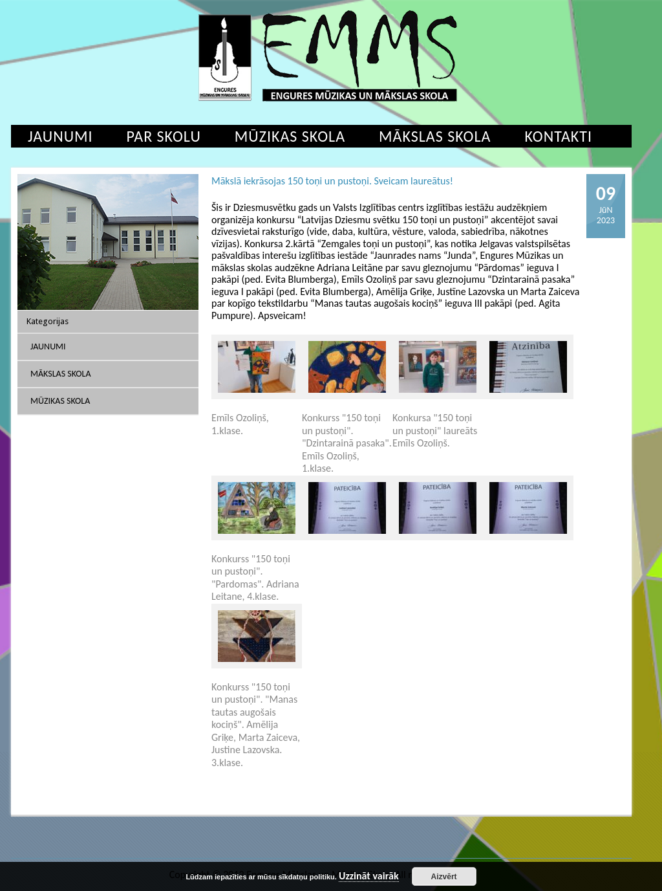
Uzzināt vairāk (369, 876)
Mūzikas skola (290, 136)
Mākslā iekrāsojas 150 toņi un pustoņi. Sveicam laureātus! (332, 181)
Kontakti (558, 136)
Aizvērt (444, 876)
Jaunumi (60, 136)
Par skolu (164, 136)
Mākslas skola (435, 136)
